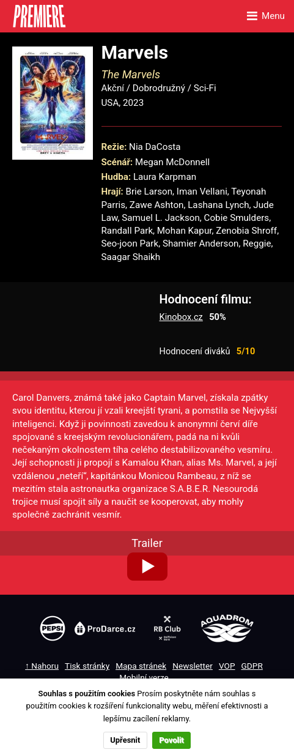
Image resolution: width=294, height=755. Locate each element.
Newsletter (192, 666)
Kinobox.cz (181, 316)
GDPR (252, 666)
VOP (227, 666)
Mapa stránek (141, 666)
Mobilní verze (144, 677)
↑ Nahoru (42, 666)
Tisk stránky (87, 666)
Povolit (171, 740)
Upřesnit (125, 740)
